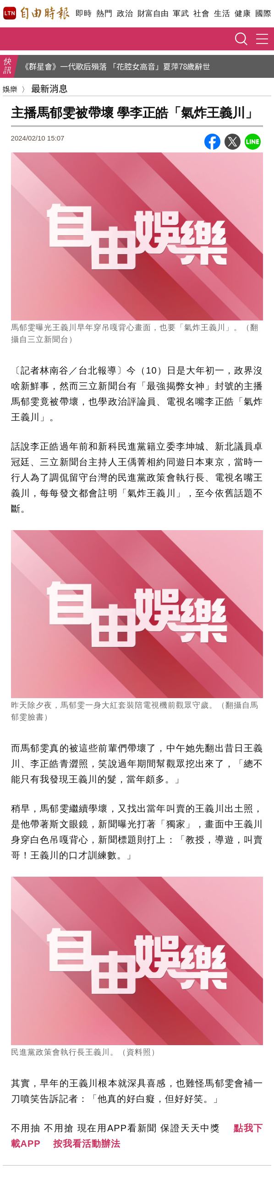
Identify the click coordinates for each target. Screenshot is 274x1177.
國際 (263, 13)
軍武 (181, 13)
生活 (222, 13)
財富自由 (152, 13)
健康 (243, 13)
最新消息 (49, 88)
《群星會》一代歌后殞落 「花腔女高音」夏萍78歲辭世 (115, 66)
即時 (84, 13)
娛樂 (10, 88)
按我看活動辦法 (87, 1144)
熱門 (104, 13)
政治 (125, 13)
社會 (201, 13)
